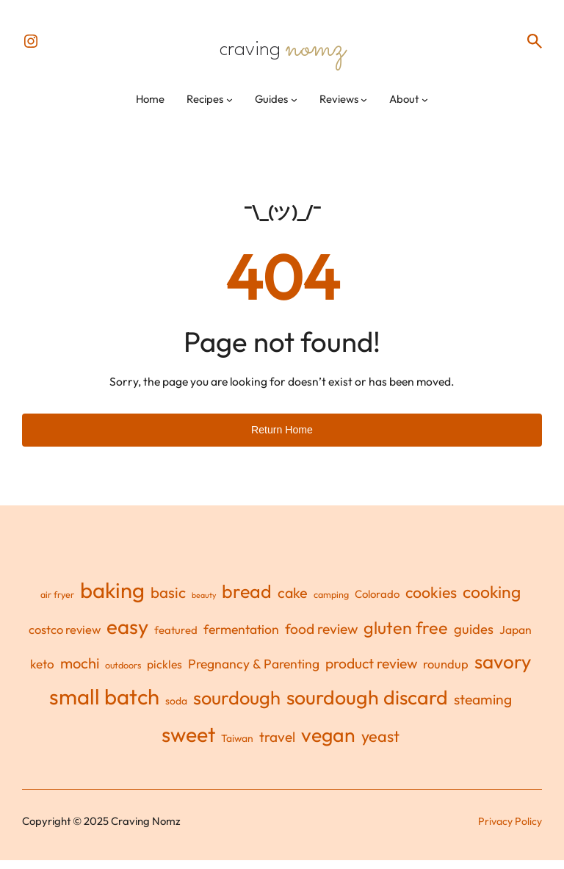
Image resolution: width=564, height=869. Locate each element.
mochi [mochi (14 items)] (79, 672)
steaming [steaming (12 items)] (483, 708)
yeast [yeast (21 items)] (380, 745)
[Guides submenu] (294, 107)
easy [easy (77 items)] (127, 635)
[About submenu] (425, 107)
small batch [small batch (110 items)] (104, 705)
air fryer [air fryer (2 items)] (57, 603)
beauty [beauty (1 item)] (204, 604)
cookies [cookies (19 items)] (431, 601)
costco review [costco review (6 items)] (65, 638)
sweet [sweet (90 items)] (188, 743)
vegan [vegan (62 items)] (328, 743)
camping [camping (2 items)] (331, 603)
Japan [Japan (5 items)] (515, 638)
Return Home (282, 438)
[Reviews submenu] (364, 107)
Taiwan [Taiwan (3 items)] (237, 747)
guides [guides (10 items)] (474, 637)
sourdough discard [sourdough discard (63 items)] (367, 705)
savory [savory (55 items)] (502, 670)
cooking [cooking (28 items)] (492, 600)
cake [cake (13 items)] (293, 601)
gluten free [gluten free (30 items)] (406, 636)
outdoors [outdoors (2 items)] (123, 673)
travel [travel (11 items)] (277, 745)
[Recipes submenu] (229, 107)
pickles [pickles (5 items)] (164, 673)
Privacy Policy (508, 830)
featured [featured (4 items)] (176, 639)
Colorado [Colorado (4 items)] (377, 603)
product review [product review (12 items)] (371, 672)
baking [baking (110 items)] (112, 599)
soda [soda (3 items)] (176, 709)
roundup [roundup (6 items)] (446, 672)
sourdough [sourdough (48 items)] (237, 706)
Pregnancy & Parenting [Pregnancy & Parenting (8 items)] (253, 672)
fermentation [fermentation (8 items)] (241, 638)
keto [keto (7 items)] (42, 672)
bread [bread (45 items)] (247, 600)
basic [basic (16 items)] (168, 600)
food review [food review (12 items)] (321, 637)
